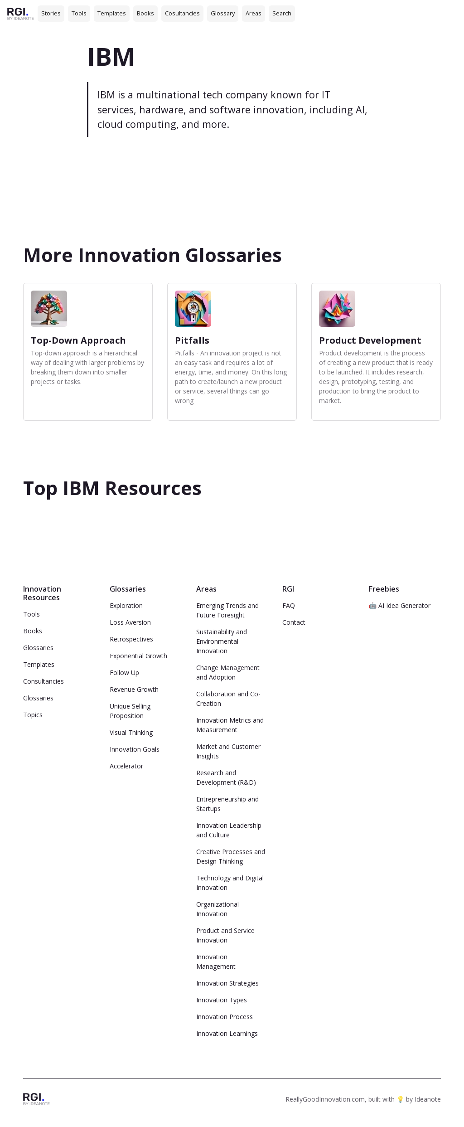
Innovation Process (224, 1016)
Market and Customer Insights (228, 751)
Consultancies (43, 681)
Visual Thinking (131, 732)
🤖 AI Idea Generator (399, 605)
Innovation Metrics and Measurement (230, 725)
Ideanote (428, 1099)
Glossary (223, 13)
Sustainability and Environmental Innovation (221, 641)
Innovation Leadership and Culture (228, 830)
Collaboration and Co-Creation (228, 699)
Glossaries (38, 647)
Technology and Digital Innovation (230, 883)
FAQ (288, 605)
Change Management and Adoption (228, 672)
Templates (111, 13)
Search (281, 13)
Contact (293, 622)
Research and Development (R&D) (226, 777)
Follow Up (124, 672)
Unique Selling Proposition (130, 711)
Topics (33, 714)
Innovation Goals (135, 749)
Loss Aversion (130, 622)
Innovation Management (216, 961)
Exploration (126, 605)
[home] (20, 13)
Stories (51, 13)
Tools (79, 13)
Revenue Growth (134, 689)
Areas (253, 13)
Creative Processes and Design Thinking (230, 856)
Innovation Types (221, 1000)
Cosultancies (182, 13)
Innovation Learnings (227, 1033)
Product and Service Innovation (225, 935)
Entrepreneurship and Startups (227, 804)
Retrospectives (131, 639)
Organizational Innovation (217, 909)
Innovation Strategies (227, 983)
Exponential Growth (138, 655)
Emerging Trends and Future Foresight (227, 610)
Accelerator (126, 766)
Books (145, 13)
